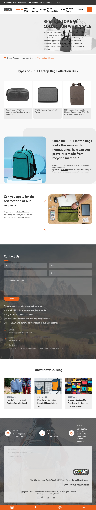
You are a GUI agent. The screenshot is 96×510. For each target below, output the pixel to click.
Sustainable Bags (27, 58)
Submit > (12, 298)
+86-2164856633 (19, 2)
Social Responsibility (52, 9)
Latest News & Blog (48, 370)
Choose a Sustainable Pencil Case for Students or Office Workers (78, 403)
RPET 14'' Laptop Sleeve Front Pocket (46, 111)
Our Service (35, 9)
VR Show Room (69, 9)
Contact (80, 9)
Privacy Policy (54, 494)
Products (19, 9)
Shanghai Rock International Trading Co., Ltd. (45, 492)
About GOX (26, 9)
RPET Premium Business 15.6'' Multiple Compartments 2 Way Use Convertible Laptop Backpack (76, 112)
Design (43, 9)
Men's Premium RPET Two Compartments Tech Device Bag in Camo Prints (17, 112)
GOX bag (64, 170)
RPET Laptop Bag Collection (44, 58)
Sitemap (40, 494)
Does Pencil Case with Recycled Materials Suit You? (47, 403)
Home (9, 58)
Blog (63, 9)
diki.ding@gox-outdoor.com (50, 2)
